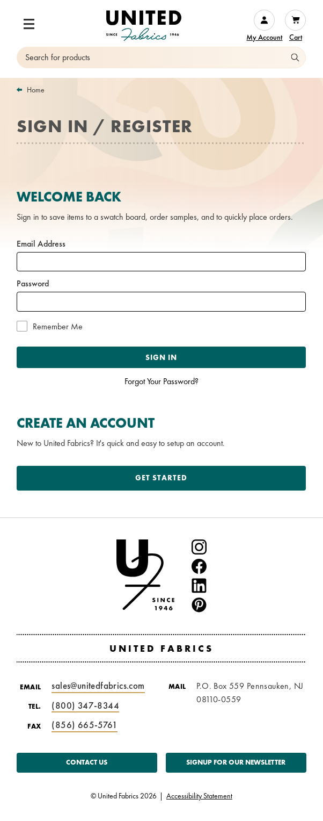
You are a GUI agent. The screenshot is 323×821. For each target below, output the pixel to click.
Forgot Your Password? (161, 381)
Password (33, 283)
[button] (29, 24)
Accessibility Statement (199, 795)
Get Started (161, 477)
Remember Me (58, 327)
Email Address (41, 244)
